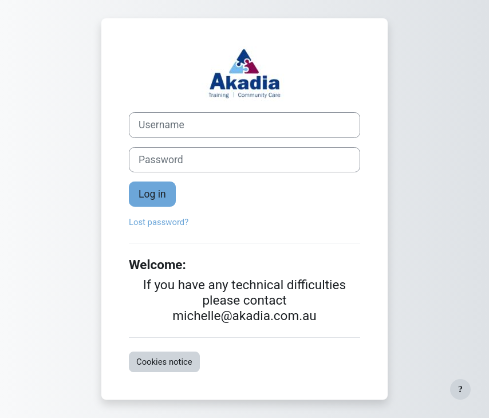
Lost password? (158, 222)
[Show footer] (460, 389)
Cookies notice (164, 362)
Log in (152, 194)
